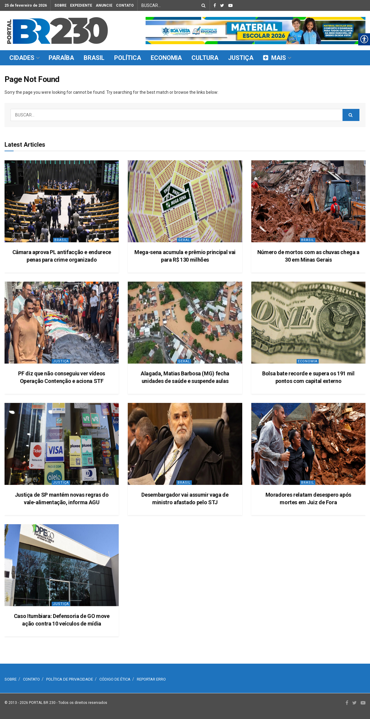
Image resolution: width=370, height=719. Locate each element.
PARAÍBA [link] (61, 57)
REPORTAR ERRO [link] (151, 679)
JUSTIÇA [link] (240, 57)
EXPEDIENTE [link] (81, 5)
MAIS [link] (274, 57)
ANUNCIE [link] (104, 5)
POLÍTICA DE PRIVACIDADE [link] (69, 679)
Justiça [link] (61, 361)
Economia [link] (307, 361)
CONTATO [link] (125, 5)
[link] (58, 30)
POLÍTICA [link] (127, 57)
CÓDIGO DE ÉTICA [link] (114, 679)
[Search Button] (202, 5)
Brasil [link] (60, 240)
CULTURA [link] (204, 57)
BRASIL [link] (94, 57)
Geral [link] (184, 240)
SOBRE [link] (60, 5)
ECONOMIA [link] (166, 57)
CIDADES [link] (21, 57)
